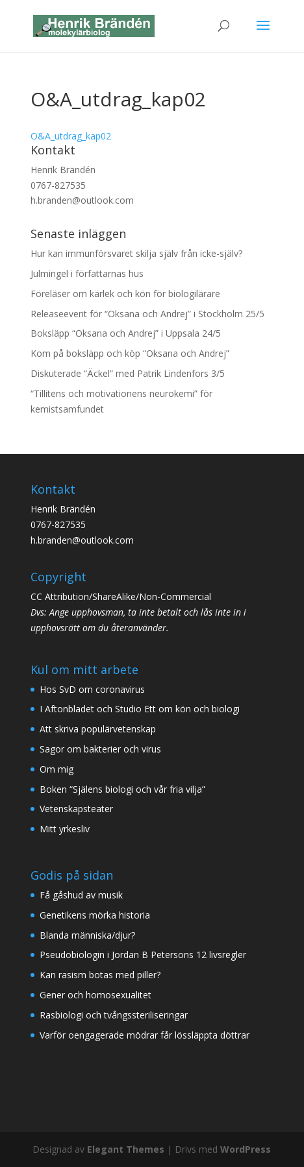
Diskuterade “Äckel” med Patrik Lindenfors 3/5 (128, 373)
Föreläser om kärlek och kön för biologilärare (125, 293)
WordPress (245, 1149)
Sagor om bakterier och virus (100, 749)
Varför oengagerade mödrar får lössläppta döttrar (144, 1035)
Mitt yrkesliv (65, 829)
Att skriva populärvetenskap (98, 729)
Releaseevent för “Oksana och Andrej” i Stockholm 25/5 (147, 313)
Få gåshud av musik (81, 895)
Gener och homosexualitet (95, 995)
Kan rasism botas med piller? (100, 974)
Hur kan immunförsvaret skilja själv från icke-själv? (136, 253)
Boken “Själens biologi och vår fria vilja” (122, 789)
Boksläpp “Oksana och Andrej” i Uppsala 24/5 (126, 333)
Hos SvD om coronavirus (92, 689)
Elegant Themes (125, 1149)
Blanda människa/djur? (87, 935)
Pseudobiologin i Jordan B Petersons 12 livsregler (143, 954)
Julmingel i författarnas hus (87, 273)
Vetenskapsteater (76, 808)
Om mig (56, 769)
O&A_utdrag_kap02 (71, 136)
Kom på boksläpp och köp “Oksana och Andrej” (130, 353)
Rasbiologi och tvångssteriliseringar (114, 1015)
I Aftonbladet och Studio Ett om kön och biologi (140, 709)
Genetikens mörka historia (95, 915)
